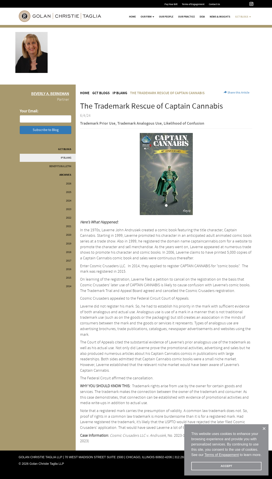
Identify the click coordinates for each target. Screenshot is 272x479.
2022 (68, 217)
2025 (68, 192)
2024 (68, 200)
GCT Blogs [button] (243, 16)
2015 (68, 277)
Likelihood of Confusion (184, 123)
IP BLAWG (66, 157)
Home (132, 16)
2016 (68, 269)
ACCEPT (226, 466)
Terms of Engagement (193, 4)
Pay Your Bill (171, 4)
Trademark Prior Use (97, 123)
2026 (68, 183)
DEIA (202, 16)
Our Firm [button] (147, 16)
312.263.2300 (183, 457)
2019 (68, 243)
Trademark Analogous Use (139, 123)
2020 (68, 235)
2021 (68, 226)
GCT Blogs (64, 149)
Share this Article (236, 93)
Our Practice (186, 16)
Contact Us (214, 4)
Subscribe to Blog (46, 130)
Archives (65, 175)
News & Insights (220, 16)
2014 (68, 286)
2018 (68, 252)
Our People (166, 16)
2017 (68, 260)
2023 (68, 209)
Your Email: (29, 111)
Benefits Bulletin (60, 166)
